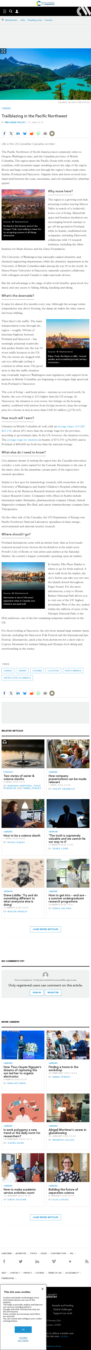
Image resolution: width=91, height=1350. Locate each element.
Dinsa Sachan (62, 908)
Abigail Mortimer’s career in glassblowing (67, 1131)
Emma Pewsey (33, 788)
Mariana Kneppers (20, 786)
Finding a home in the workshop (63, 1068)
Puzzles (48, 20)
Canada (8, 670)
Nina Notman (17, 1083)
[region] (23, 1317)
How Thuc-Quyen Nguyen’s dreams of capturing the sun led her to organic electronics (22, 1071)
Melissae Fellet (15, 122)
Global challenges (62, 1309)
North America (73, 670)
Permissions (8, 1278)
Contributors (58, 1253)
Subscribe (7, 1253)
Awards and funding (62, 1305)
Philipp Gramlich (64, 789)
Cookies (39, 1273)
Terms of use (55, 1273)
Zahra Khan (16, 1143)
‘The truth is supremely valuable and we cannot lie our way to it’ (67, 839)
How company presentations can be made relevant (67, 779)
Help (4, 1273)
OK (23, 1329)
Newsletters (11, 20)
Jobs (22, 20)
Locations (53, 670)
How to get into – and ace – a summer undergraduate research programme (67, 898)
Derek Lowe (60, 848)
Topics (33, 1253)
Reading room (35, 20)
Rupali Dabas (16, 842)
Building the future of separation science (63, 1191)
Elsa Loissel (61, 1199)
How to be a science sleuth (22, 835)
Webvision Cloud (53, 1346)
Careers (6, 108)
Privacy (28, 1273)
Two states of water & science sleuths (19, 777)
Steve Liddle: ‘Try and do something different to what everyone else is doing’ (21, 900)
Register (53, 992)
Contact (15, 1273)
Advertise (20, 1253)
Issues (44, 1253)
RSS (71, 1253)
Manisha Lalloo (64, 1140)
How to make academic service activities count (20, 1191)
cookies (64, 1336)
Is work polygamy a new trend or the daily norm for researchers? (22, 1133)
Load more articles (45, 929)
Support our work (62, 1313)
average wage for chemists (22, 439)
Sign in (36, 992)
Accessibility (72, 1273)
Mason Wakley (18, 911)
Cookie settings (23, 1339)
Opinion (53, 832)
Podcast (8, 772)
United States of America (17, 678)
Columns (37, 670)
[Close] (42, 1288)
